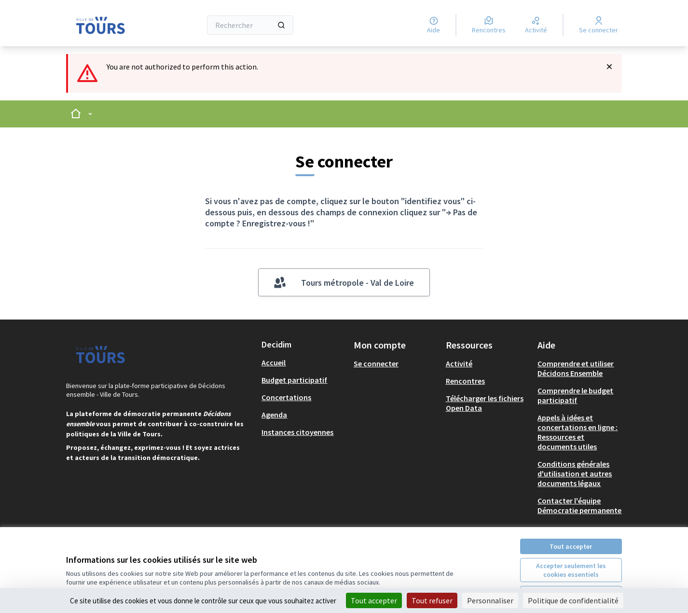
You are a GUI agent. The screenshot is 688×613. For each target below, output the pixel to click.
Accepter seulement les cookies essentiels (571, 570)
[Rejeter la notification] (609, 66)
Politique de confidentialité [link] (573, 600)
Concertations (286, 397)
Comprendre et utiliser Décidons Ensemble (575, 368)
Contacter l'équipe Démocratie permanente (579, 505)
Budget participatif (294, 380)
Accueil (273, 362)
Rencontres (465, 381)
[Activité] (536, 25)
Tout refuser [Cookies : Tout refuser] (432, 600)
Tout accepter (571, 546)
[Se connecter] (598, 25)
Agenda (274, 414)
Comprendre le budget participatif (575, 395)
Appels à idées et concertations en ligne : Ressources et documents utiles (577, 432)
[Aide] (433, 25)
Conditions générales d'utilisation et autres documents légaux (574, 473)
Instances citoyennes (297, 432)
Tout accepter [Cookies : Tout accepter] (374, 600)
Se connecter (376, 363)
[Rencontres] (488, 25)
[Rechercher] (250, 25)
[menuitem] (303, 362)
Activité (459, 363)
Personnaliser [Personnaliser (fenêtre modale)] (490, 600)
